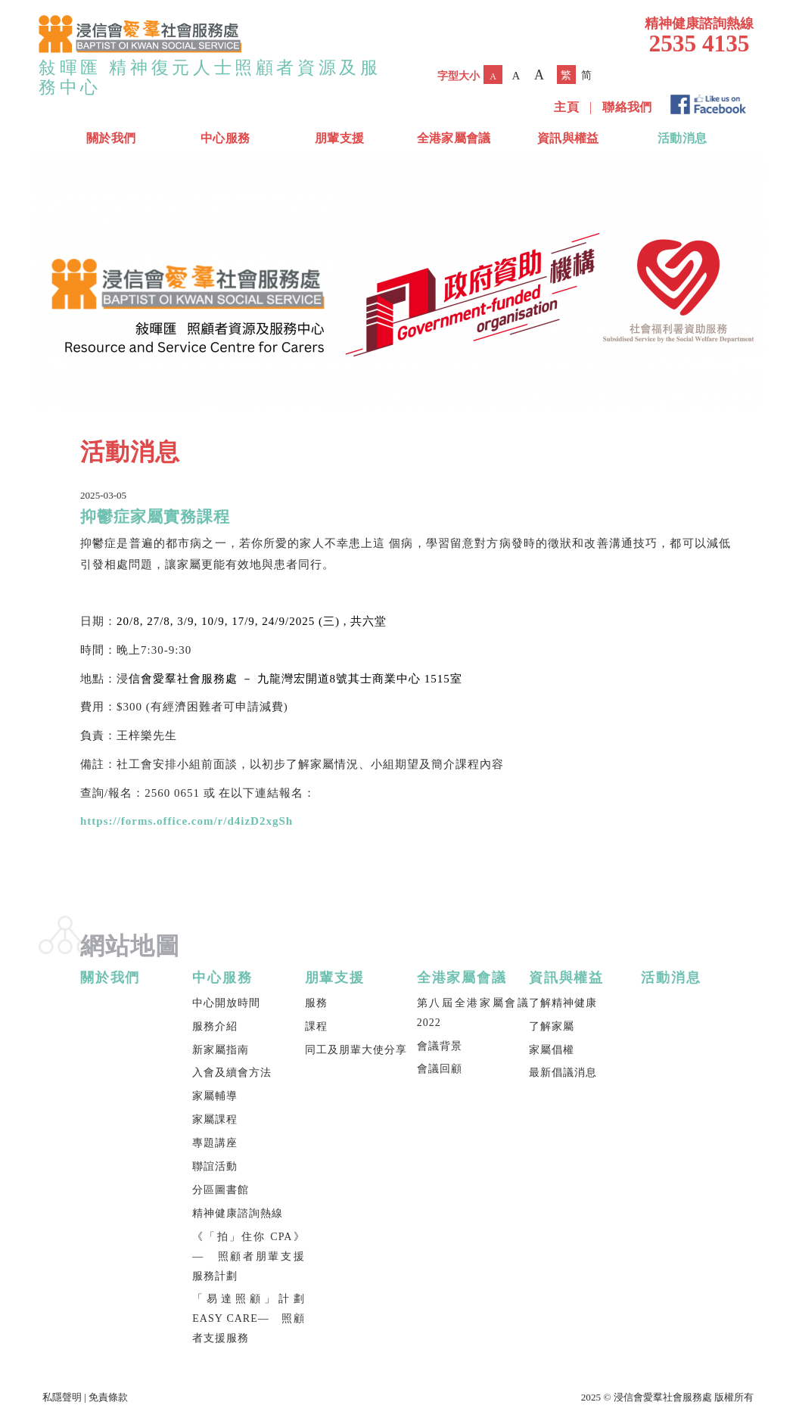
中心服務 (225, 138)
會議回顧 (439, 1068)
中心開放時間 (226, 1003)
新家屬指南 (220, 1050)
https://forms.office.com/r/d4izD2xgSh (186, 821)
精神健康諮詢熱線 (237, 1213)
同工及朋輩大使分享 (356, 1050)
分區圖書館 (220, 1189)
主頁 (566, 107)
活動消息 (682, 138)
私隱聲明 (62, 1397)
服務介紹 (215, 1026)
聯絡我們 (626, 107)
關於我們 (110, 138)
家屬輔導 (215, 1096)
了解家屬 (551, 1026)
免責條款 (108, 1397)
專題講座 (215, 1143)
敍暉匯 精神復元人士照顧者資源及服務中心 (210, 77)
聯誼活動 (215, 1166)
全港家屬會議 (454, 138)
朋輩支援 (339, 138)
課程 (316, 1026)
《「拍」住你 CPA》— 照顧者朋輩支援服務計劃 (248, 1256)
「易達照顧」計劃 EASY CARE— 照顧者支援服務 (248, 1318)
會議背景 (439, 1046)
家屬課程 (215, 1119)
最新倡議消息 (563, 1072)
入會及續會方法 (232, 1072)
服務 (316, 1003)
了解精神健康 (563, 1003)
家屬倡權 (551, 1050)
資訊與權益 (568, 138)
